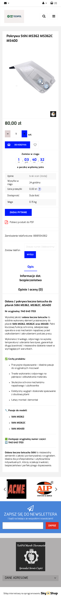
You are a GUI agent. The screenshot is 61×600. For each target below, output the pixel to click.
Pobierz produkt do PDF (19, 222)
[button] (54, 3)
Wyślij (30, 254)
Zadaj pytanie (18, 212)
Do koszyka (16, 144)
